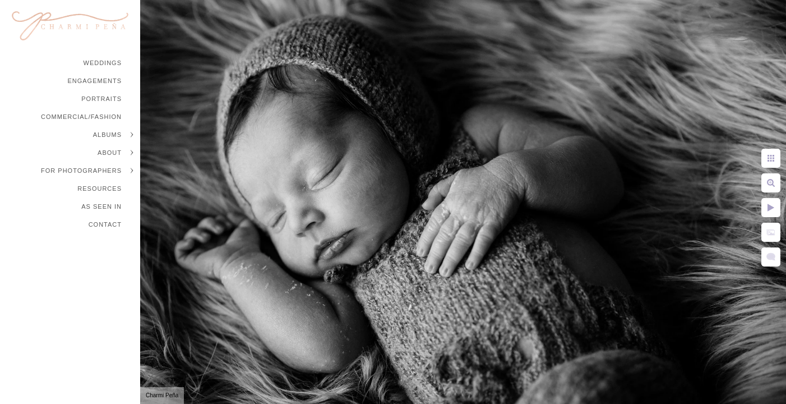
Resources (99, 188)
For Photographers (81, 170)
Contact (105, 224)
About (110, 152)
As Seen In (101, 206)
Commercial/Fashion (81, 116)
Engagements (94, 80)
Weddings (103, 62)
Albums (107, 134)
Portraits (101, 98)
